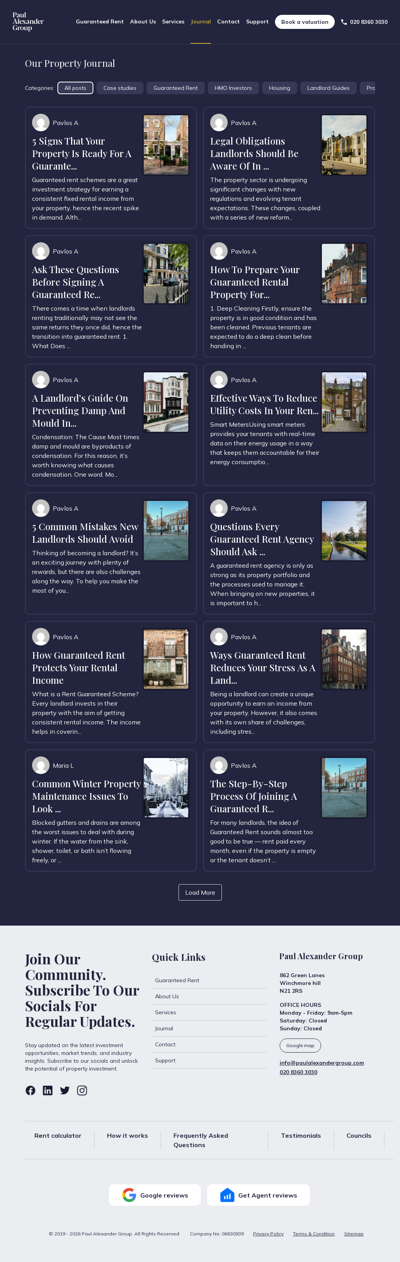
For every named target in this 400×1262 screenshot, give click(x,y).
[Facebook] (30, 1090)
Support (257, 21)
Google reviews (154, 1195)
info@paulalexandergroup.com (322, 1062)
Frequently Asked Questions (200, 1140)
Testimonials (301, 1135)
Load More (200, 892)
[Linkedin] (47, 1090)
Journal (201, 21)
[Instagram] (82, 1090)
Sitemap (354, 1234)
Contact (228, 21)
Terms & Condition (314, 1234)
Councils (358, 1135)
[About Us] (209, 996)
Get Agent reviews (258, 1195)
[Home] (28, 22)
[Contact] (209, 1044)
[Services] (209, 1012)
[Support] (209, 1060)
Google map (300, 1045)
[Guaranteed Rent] (209, 980)
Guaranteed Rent (100, 21)
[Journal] (209, 1028)
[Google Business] (336, 1046)
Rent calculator (58, 1135)
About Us (143, 21)
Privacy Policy (268, 1234)
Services (173, 21)
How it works (127, 1135)
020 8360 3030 (298, 1072)
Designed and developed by (347, 1252)
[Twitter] (64, 1090)
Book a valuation (305, 21)
